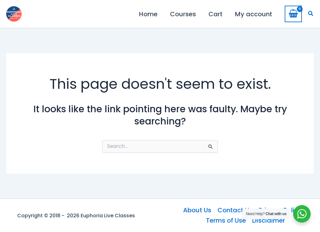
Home (148, 14)
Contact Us (235, 210)
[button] (311, 14)
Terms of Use (226, 220)
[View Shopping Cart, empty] (293, 14)
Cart (215, 14)
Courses (183, 14)
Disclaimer (268, 220)
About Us (197, 210)
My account (253, 14)
